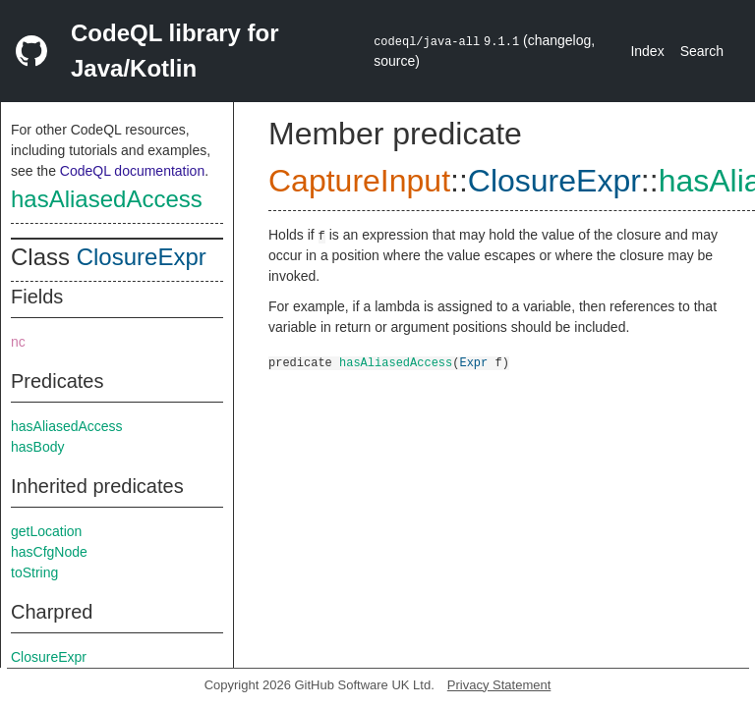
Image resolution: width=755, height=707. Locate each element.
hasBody (37, 447)
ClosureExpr (141, 257)
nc (18, 342)
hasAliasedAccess (107, 199)
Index (647, 51)
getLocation (46, 531)
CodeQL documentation (132, 171)
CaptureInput (359, 180)
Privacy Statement (499, 685)
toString (34, 572)
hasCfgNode (49, 552)
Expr (473, 362)
